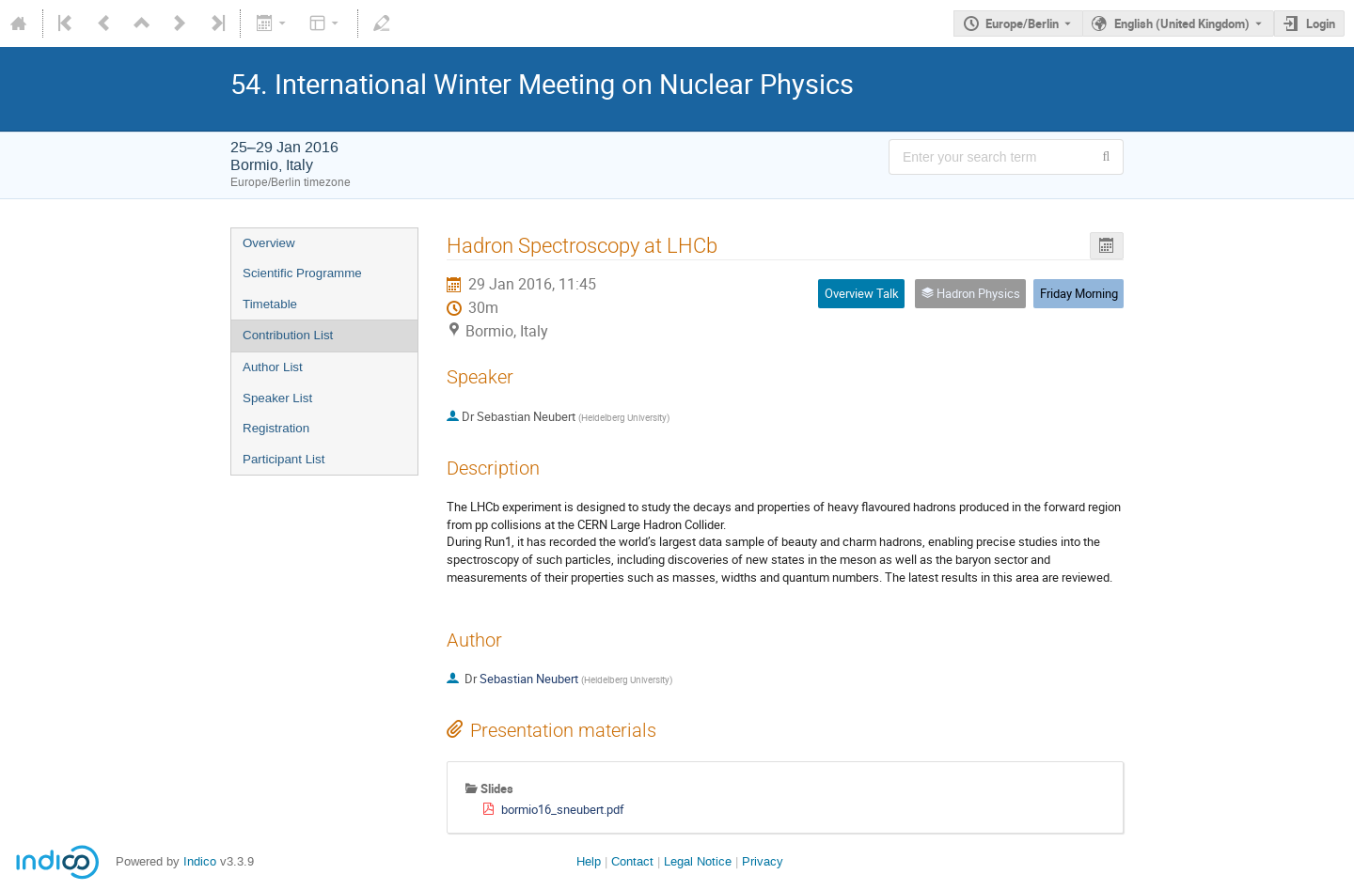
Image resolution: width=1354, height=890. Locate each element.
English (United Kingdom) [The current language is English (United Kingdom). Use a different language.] (1182, 23)
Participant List (283, 459)
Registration (276, 428)
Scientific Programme (302, 273)
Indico (199, 861)
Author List (273, 367)
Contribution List (288, 335)
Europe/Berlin (1022, 23)
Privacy (762, 861)
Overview (269, 243)
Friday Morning (1079, 293)
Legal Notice (698, 861)
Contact (632, 861)
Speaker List (277, 398)
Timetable (270, 304)
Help (588, 861)
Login (1320, 23)
